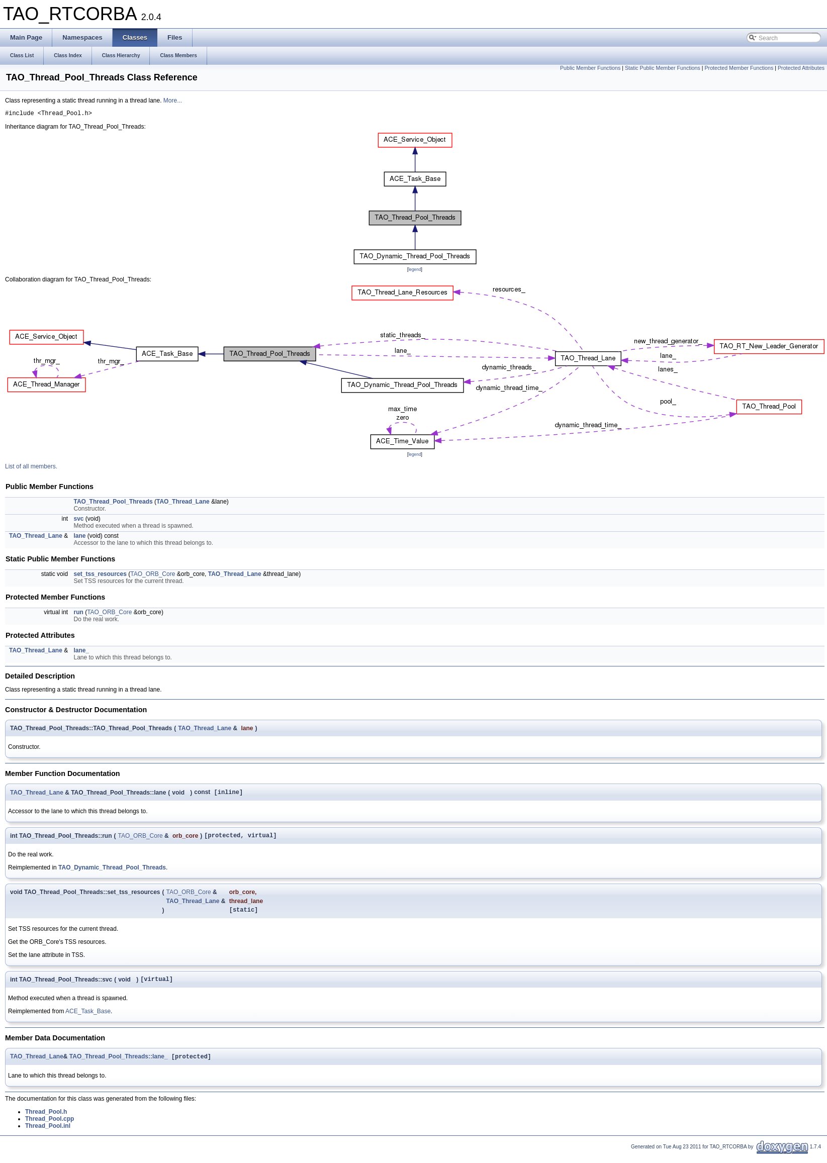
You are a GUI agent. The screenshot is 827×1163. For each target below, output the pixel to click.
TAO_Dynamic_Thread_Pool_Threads (112, 871)
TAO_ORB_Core (152, 575)
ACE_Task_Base (88, 1018)
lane (79, 537)
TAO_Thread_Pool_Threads (112, 503)
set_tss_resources (99, 575)
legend (414, 270)
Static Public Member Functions (662, 68)
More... (172, 100)
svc (78, 520)
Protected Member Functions (738, 68)
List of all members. (31, 467)
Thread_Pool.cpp (49, 1126)
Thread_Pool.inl (47, 1133)
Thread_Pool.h (46, 1119)
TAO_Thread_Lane (183, 503)
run (78, 613)
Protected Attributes (801, 68)
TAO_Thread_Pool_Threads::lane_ (118, 1064)
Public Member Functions (590, 68)
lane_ (81, 651)
